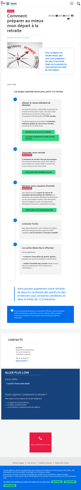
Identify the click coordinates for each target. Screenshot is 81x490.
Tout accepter (70, 482)
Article (11, 11)
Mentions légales (18, 463)
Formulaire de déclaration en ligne (39, 210)
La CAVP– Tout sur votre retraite (18, 383)
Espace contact (21, 360)
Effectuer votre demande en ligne (39, 172)
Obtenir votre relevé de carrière (38, 132)
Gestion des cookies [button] (62, 463)
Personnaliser (10, 485)
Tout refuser (56, 482)
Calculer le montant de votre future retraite (40, 137)
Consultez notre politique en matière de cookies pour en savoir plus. (27, 482)
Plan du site (31, 463)
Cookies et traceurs (45, 463)
